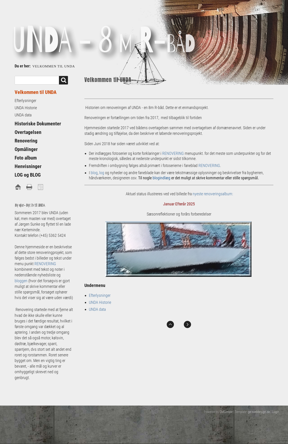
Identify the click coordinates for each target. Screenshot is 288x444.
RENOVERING (173, 153)
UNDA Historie (100, 302)
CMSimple (226, 412)
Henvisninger (28, 166)
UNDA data (97, 309)
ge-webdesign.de (259, 412)
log (101, 172)
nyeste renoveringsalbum (212, 193)
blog (94, 172)
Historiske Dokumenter (38, 124)
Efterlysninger (99, 295)
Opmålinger (26, 149)
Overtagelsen (28, 132)
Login (275, 412)
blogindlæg (161, 177)
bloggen (21, 280)
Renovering (26, 141)
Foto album (26, 158)
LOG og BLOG (28, 175)
